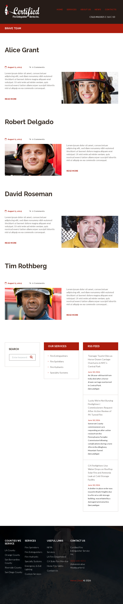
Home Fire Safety (55, 566)
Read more (10, 99)
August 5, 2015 (13, 67)
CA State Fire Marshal (57, 561)
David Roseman (30, 194)
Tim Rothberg (27, 266)
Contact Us (52, 570)
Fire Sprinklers (57, 361)
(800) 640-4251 (78, 560)
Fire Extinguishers (59, 355)
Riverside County (13, 567)
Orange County (12, 555)
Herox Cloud (76, 580)
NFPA (49, 547)
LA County (10, 550)
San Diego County (13, 572)
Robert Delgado (31, 122)
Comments (37, 67)
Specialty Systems (59, 372)
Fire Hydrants (56, 367)
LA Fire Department (56, 556)
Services (51, 552)
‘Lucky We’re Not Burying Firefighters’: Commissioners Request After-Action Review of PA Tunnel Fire (100, 407)
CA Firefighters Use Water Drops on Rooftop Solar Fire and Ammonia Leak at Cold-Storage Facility (100, 472)
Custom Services (33, 574)
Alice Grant (23, 50)
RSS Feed (94, 346)
